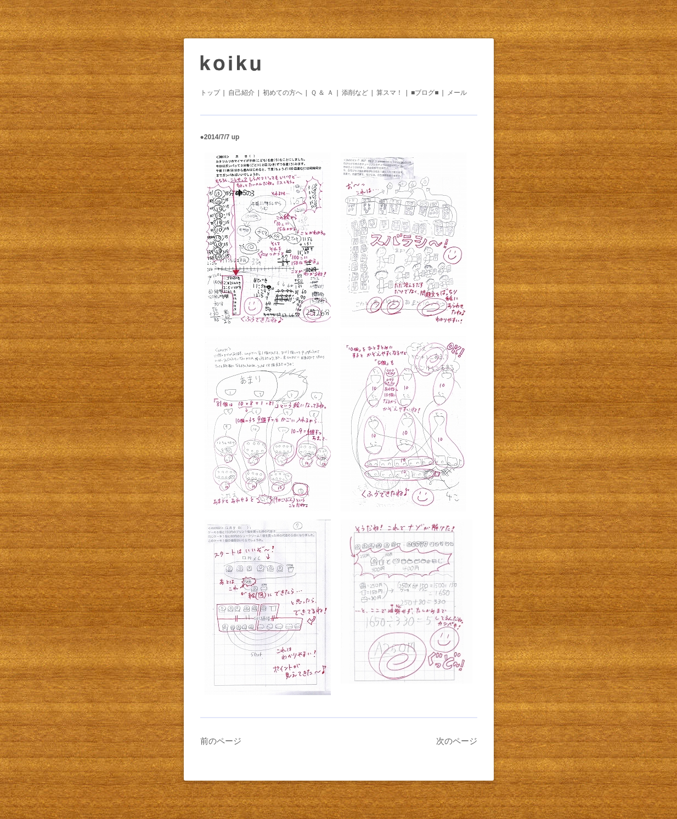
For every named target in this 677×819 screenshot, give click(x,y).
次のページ (456, 741)
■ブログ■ (425, 92)
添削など (355, 92)
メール (457, 92)
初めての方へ (282, 92)
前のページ (220, 741)
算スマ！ (389, 92)
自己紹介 (241, 92)
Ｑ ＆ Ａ (322, 92)
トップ (210, 92)
